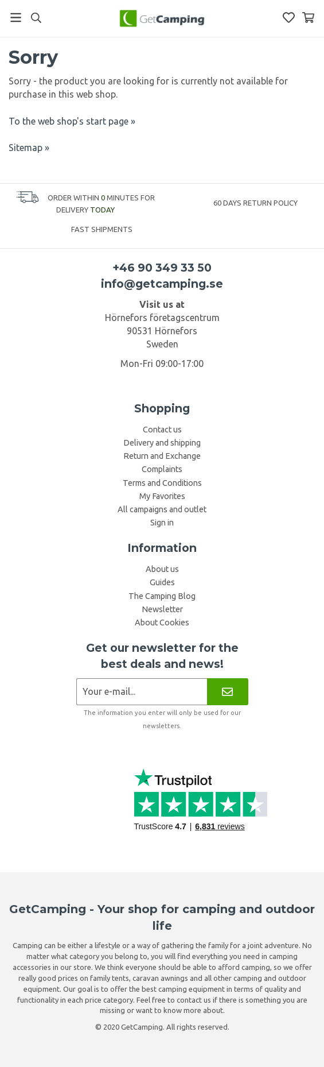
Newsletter (162, 609)
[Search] (36, 18)
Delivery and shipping (162, 442)
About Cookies (162, 622)
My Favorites (162, 496)
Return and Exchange (162, 456)
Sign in (162, 522)
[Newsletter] (227, 691)
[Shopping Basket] (308, 17)
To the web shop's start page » (72, 121)
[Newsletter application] (142, 691)
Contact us (162, 429)
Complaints (162, 469)
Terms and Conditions (162, 483)
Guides (162, 582)
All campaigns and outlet (162, 509)
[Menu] (16, 17)
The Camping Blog (162, 596)
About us (162, 569)
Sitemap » (29, 147)
